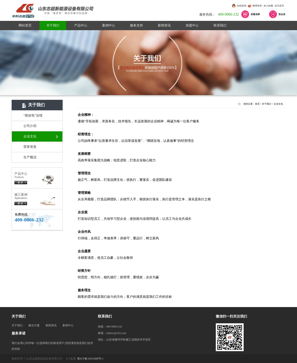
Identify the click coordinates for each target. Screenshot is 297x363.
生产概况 (29, 157)
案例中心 (108, 25)
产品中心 (80, 25)
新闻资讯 (164, 25)
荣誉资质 (29, 147)
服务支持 (136, 25)
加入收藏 (268, 5)
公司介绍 (29, 126)
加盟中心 (192, 25)
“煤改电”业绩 (32, 115)
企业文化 (29, 136)
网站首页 (25, 25)
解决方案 (34, 325)
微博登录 (257, 5)
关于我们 (52, 25)
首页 (257, 104)
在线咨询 (241, 5)
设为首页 (279, 5)
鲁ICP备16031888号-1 (90, 358)
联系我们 (219, 25)
